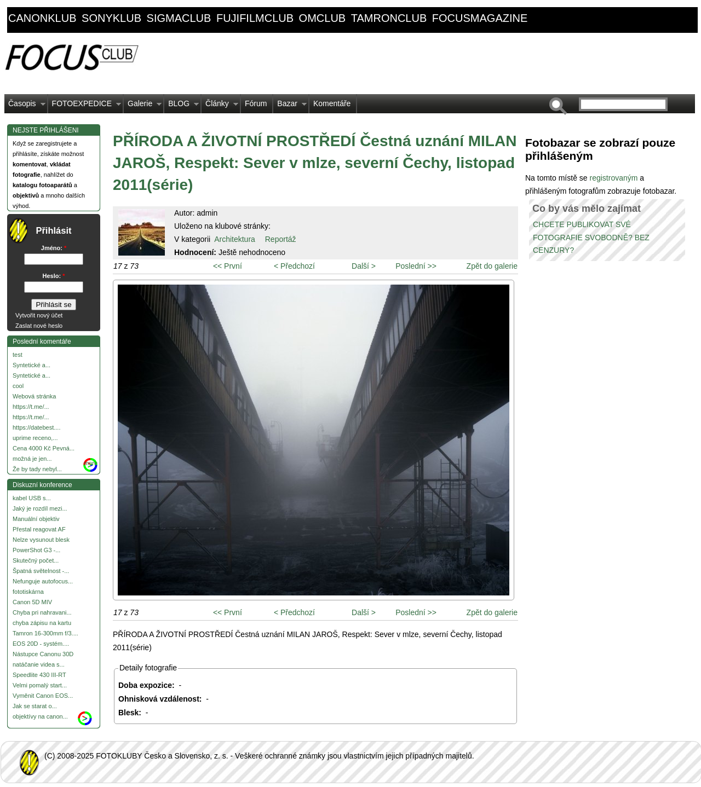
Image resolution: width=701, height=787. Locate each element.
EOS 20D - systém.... (41, 643)
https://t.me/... (31, 406)
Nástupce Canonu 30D (43, 654)
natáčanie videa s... (39, 664)
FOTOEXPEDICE (84, 106)
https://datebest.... (36, 427)
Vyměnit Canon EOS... (43, 695)
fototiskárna (28, 591)
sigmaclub (179, 18)
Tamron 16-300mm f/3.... (45, 633)
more (90, 463)
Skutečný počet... (36, 560)
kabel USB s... (32, 498)
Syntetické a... (31, 365)
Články (220, 106)
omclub (322, 18)
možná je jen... (32, 458)
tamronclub (389, 18)
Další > (364, 266)
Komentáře (331, 103)
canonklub (42, 18)
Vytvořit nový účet (38, 315)
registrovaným (614, 177)
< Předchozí (294, 266)
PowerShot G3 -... (36, 550)
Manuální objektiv (36, 519)
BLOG (181, 106)
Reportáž (280, 239)
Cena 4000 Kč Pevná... (43, 448)
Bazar (290, 106)
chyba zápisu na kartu (42, 623)
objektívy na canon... (40, 716)
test (17, 354)
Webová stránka (34, 396)
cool (18, 386)
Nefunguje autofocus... (43, 581)
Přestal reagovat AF (39, 529)
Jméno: (53, 248)
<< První (227, 266)
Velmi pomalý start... (40, 685)
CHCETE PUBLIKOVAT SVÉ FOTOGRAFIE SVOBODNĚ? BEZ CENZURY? (591, 237)
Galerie (143, 106)
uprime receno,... (35, 438)
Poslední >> (415, 266)
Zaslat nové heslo (38, 325)
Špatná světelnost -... (41, 571)
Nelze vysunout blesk (41, 539)
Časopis (24, 106)
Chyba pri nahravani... (42, 612)
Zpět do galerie (492, 266)
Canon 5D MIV (32, 602)
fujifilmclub (255, 18)
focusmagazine (479, 18)
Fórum (256, 103)
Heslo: (54, 276)
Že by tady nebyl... (37, 469)
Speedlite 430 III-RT (39, 675)
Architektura (234, 239)
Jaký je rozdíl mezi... (40, 508)
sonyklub (111, 18)
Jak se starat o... (35, 706)
